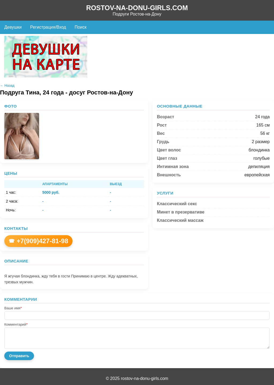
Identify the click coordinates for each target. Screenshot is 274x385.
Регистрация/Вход (48, 27)
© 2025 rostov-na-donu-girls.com (137, 378)
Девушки (13, 27)
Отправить (19, 356)
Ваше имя (13, 308)
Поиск (80, 27)
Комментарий (16, 324)
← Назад (7, 85)
